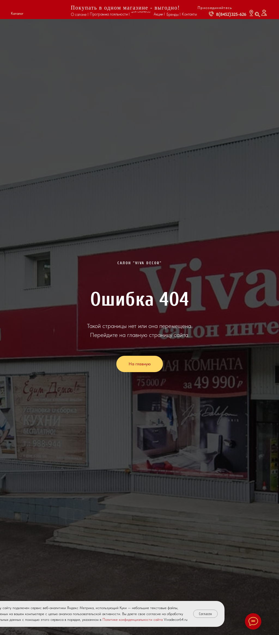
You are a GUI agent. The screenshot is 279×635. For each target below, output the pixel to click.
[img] (46, 9)
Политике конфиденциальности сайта (132, 619)
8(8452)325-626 (231, 14)
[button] (17, 8)
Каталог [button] (17, 13)
